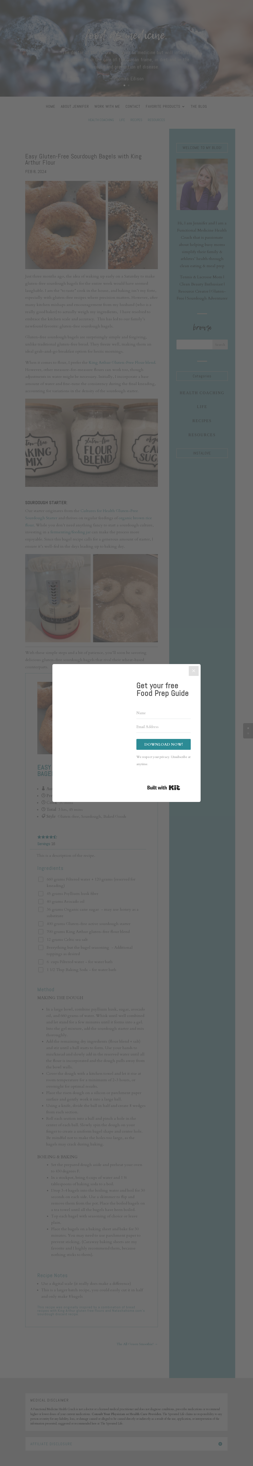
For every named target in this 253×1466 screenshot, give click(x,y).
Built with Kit (163, 787)
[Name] (163, 713)
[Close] (194, 671)
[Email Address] (163, 727)
